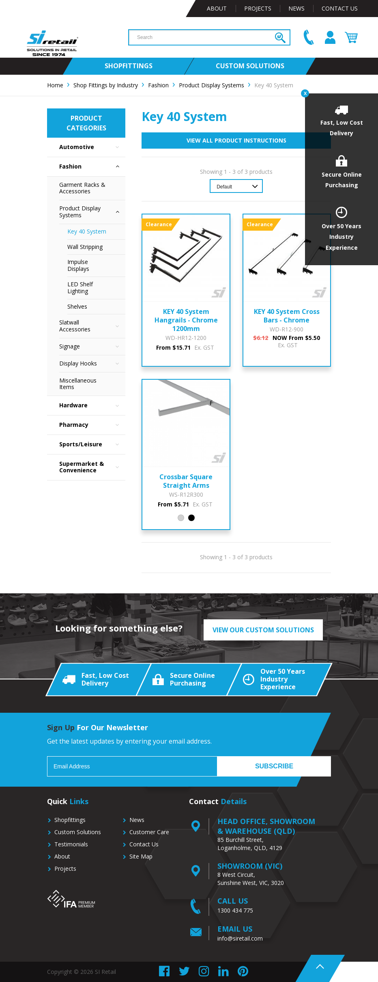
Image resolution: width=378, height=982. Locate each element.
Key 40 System (86, 231)
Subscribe (274, 766)
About (217, 8)
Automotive (92, 147)
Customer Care (149, 832)
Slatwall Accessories (92, 326)
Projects (257, 8)
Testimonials (71, 844)
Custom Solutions (77, 832)
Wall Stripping (85, 247)
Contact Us (340, 8)
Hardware (92, 405)
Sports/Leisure (92, 444)
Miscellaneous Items (78, 383)
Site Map (140, 856)
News (296, 8)
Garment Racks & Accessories (82, 188)
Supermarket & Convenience (92, 467)
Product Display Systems (92, 212)
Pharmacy (92, 425)
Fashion (92, 166)
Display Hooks (92, 363)
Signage (92, 346)
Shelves (77, 306)
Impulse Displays (78, 265)
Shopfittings (70, 820)
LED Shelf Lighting (80, 287)
